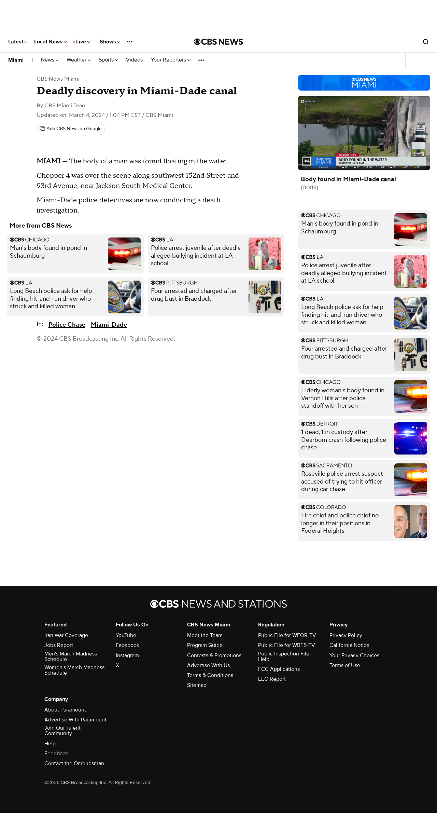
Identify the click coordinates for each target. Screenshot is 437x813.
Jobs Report (58, 645)
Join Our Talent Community (62, 730)
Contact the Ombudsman (74, 763)
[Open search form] (426, 42)
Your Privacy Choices (354, 655)
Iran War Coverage (66, 635)
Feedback (56, 753)
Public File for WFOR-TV (287, 635)
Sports (108, 60)
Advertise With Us (208, 665)
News (49, 60)
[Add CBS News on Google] (71, 129)
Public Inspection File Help (283, 656)
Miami (16, 60)
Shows (110, 41)
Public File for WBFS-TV (286, 645)
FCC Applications (279, 669)
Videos (134, 60)
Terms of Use (344, 665)
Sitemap (197, 685)
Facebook (127, 645)
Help (50, 743)
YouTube (126, 635)
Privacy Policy (345, 635)
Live (83, 41)
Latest (17, 41)
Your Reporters (170, 60)
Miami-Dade (109, 325)
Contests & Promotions (214, 655)
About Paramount (65, 710)
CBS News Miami (58, 79)
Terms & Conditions (210, 675)
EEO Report (272, 679)
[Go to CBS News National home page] (218, 41)
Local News (50, 41)
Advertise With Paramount (75, 719)
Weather (78, 60)
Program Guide (205, 645)
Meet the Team (205, 635)
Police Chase (66, 325)
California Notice (349, 645)
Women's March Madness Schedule (74, 670)
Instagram (127, 655)
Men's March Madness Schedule (70, 656)
